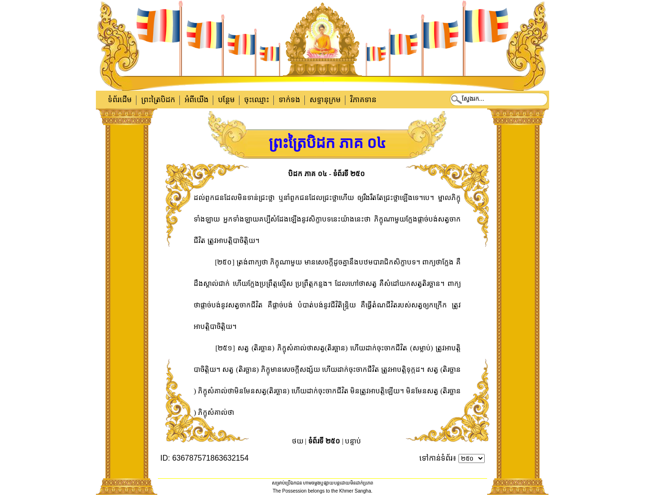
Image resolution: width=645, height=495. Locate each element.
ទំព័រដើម (120, 99)
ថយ (297, 441)
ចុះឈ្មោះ (256, 99)
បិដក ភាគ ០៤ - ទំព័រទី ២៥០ (326, 174)
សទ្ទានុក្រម (325, 99)
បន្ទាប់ (353, 441)
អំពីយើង (196, 99)
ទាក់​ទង (289, 99)
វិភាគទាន (363, 99)
